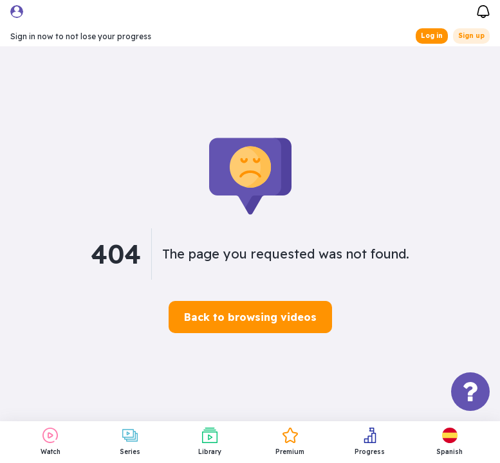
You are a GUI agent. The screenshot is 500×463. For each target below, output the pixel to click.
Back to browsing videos (250, 317)
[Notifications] (483, 10)
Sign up (471, 36)
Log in (432, 36)
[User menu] (16, 11)
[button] (450, 442)
